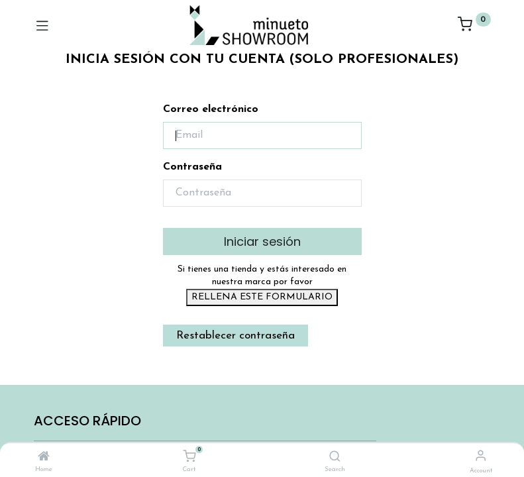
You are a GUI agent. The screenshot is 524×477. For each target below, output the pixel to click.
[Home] (44, 457)
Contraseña (192, 167)
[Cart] (189, 457)
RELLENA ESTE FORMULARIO (262, 297)
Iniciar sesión (262, 241)
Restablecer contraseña (235, 335)
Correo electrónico (210, 109)
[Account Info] (480, 456)
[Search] (335, 457)
